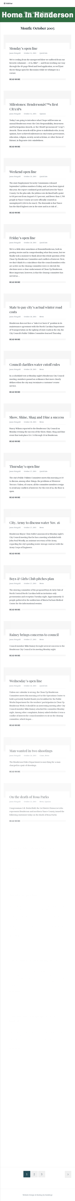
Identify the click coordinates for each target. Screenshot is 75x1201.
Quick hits (43, 53)
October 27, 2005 (30, 472)
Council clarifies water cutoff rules (34, 365)
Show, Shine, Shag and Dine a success (36, 417)
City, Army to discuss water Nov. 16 (34, 524)
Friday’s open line (22, 238)
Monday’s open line (23, 48)
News (42, 317)
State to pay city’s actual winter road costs (35, 309)
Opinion (43, 114)
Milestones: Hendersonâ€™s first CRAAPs (33, 106)
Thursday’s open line (24, 467)
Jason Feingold (15, 53)
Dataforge (48, 1195)
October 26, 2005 (30, 689)
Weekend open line (22, 172)
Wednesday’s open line (25, 684)
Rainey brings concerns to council (34, 637)
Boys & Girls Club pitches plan (31, 581)
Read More (14, 79)
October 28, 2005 (30, 243)
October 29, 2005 (30, 177)
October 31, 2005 (30, 53)
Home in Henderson (37, 13)
